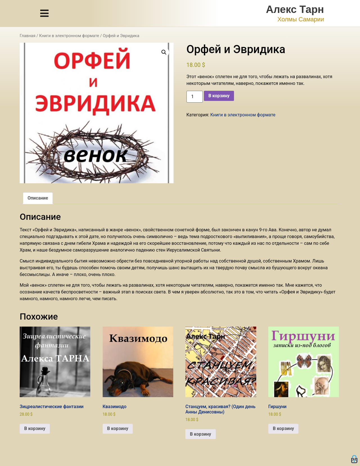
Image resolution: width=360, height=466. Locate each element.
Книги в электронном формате (69, 35)
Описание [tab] (38, 198)
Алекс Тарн (295, 9)
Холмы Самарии (300, 19)
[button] (164, 52)
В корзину (219, 95)
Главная (27, 35)
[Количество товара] (194, 97)
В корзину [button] (34, 428)
